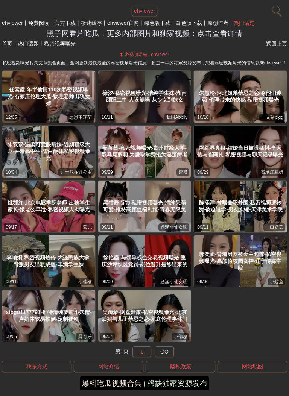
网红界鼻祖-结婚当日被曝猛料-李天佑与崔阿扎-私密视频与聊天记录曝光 (240, 151)
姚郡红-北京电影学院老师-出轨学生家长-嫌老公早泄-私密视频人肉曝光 (49, 206)
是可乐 (85, 336)
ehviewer (12, 23)
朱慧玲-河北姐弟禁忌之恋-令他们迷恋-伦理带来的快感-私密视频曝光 (240, 96)
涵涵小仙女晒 (173, 227)
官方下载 (65, 23)
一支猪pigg (272, 117)
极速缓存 (91, 23)
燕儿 (87, 227)
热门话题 (244, 23)
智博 (182, 172)
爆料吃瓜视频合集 (112, 383)
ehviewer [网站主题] (144, 11)
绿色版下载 (157, 23)
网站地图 (252, 366)
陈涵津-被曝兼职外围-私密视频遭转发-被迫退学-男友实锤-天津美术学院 (240, 206)
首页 (7, 44)
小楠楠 (85, 281)
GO (164, 352)
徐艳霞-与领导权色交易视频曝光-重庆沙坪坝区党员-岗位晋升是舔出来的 (145, 261)
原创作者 (217, 23)
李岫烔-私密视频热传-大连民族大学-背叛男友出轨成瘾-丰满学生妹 (48, 261)
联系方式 (36, 366)
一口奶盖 (274, 227)
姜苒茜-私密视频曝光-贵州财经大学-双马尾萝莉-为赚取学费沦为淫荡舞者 (145, 151)
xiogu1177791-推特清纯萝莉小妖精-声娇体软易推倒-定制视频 (48, 315)
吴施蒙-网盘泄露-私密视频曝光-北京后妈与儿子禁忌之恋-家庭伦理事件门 (145, 315)
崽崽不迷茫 (80, 117)
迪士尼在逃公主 (76, 172)
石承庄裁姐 (272, 172)
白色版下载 (189, 23)
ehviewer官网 (123, 23)
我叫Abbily (177, 117)
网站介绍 (108, 366)
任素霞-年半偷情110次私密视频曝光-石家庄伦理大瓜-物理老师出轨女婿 (49, 96)
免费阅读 (38, 23)
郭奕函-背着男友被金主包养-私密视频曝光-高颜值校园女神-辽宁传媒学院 (240, 261)
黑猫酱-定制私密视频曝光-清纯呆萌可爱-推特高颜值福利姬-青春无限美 (144, 206)
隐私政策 (180, 366)
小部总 (180, 336)
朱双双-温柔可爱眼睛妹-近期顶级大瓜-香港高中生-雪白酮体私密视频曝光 (49, 151)
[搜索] (276, 9)
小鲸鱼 (276, 281)
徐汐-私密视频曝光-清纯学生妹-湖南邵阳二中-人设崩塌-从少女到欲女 (144, 96)
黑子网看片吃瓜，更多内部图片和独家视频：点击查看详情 (144, 33)
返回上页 (276, 44)
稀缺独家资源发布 (177, 383)
